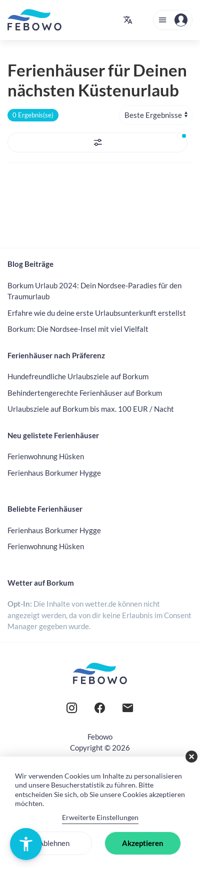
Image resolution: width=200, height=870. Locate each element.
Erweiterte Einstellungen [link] (100, 817)
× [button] (191, 756)
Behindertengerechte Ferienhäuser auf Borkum (85, 392)
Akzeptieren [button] (143, 843)
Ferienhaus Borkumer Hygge (54, 472)
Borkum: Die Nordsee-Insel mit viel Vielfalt (78, 328)
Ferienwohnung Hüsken (46, 456)
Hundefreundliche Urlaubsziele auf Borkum (78, 376)
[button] (127, 20)
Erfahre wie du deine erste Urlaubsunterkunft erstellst (97, 312)
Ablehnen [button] (54, 843)
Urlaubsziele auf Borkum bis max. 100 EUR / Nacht (91, 408)
